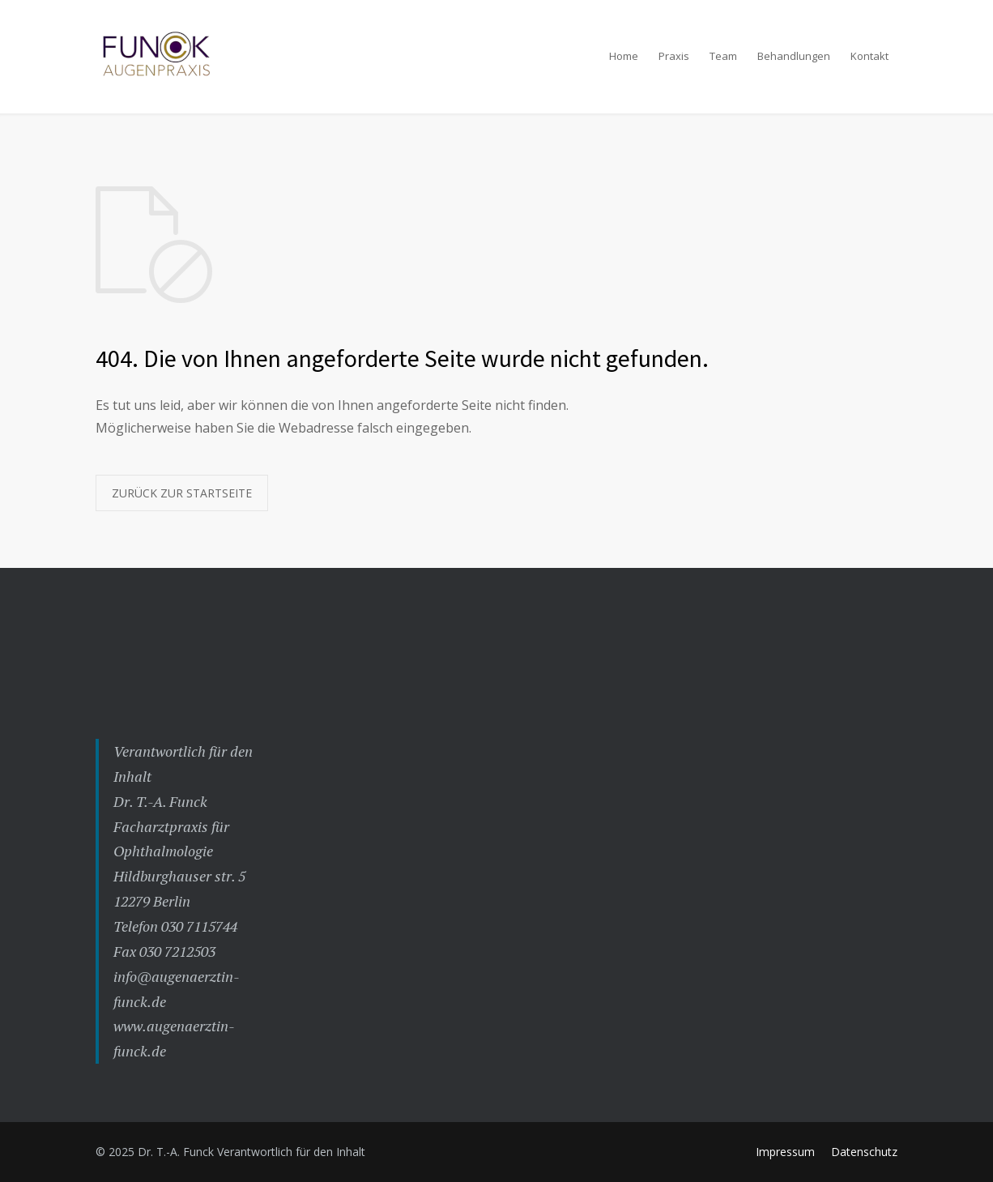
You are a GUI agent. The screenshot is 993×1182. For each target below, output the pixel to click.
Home (623, 56)
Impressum (785, 1151)
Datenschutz (864, 1151)
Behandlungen (793, 56)
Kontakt (869, 56)
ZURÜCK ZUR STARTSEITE (182, 493)
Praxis (673, 56)
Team (723, 56)
